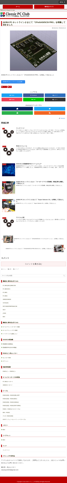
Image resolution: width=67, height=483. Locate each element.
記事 (10, 86)
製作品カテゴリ (49, 6)
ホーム (18, 6)
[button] (64, 275)
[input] (33, 275)
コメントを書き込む (33, 264)
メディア (5, 86)
